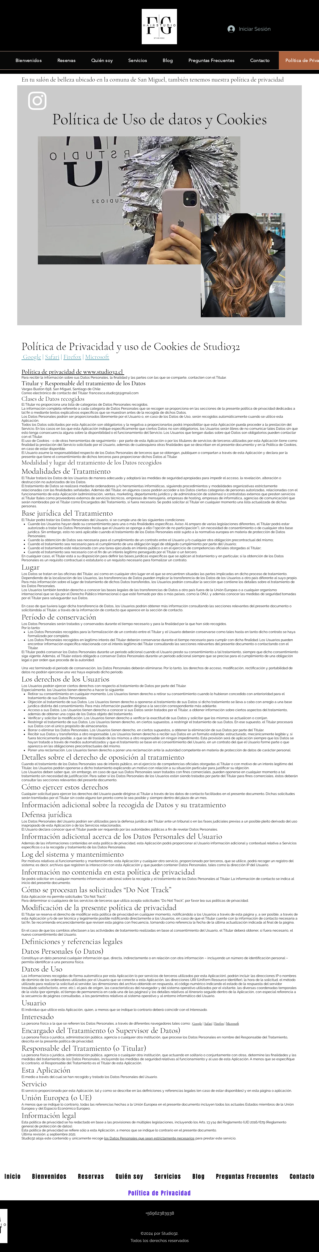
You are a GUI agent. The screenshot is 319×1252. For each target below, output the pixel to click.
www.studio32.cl (103, 372)
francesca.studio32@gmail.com (114, 393)
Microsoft (97, 357)
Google (31, 357)
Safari (52, 357)
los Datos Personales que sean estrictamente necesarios (149, 1138)
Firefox (72, 357)
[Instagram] (37, 100)
